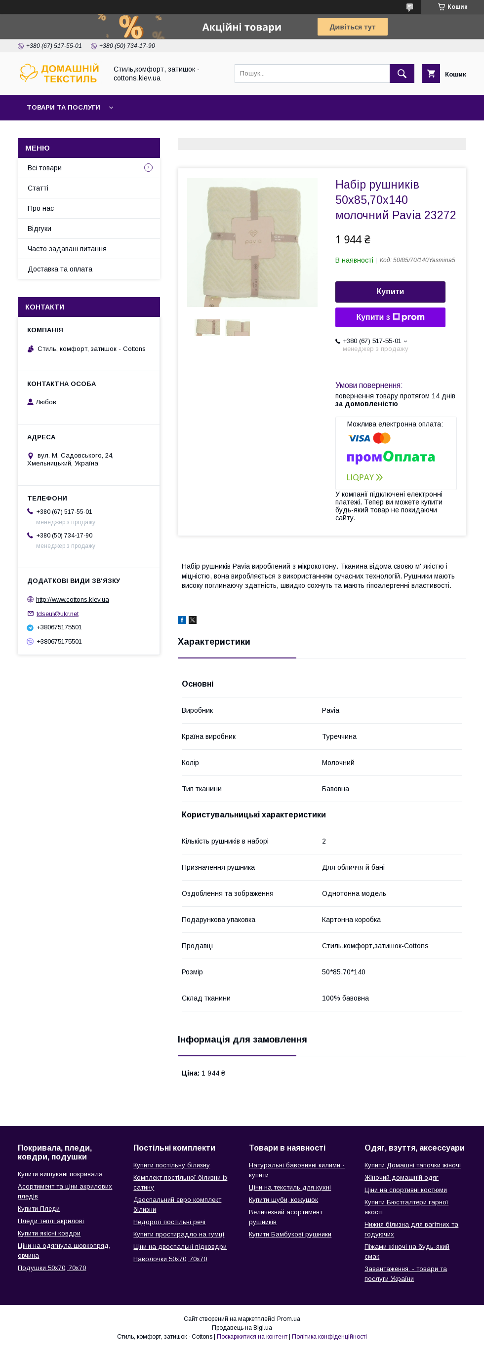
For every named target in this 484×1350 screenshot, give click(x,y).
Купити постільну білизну (171, 1165)
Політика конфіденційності (329, 1336)
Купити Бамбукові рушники (290, 1234)
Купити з (390, 317)
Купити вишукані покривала (60, 1174)
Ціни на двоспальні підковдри (180, 1246)
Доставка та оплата (60, 269)
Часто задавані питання (67, 249)
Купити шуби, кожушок (283, 1199)
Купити (390, 291)
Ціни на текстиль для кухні (290, 1187)
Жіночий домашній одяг (401, 1177)
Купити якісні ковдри (49, 1233)
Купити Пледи (39, 1208)
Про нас (41, 208)
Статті (38, 188)
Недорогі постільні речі (169, 1222)
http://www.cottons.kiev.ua (72, 599)
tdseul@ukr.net (58, 613)
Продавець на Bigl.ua (242, 1327)
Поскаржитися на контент (252, 1336)
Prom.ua (288, 1318)
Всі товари (45, 168)
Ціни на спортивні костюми (405, 1190)
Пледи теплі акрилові (51, 1221)
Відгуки (39, 228)
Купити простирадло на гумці (178, 1234)
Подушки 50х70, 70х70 (52, 1268)
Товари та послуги (63, 107)
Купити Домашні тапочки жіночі (412, 1165)
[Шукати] (402, 73)
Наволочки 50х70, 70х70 (170, 1259)
